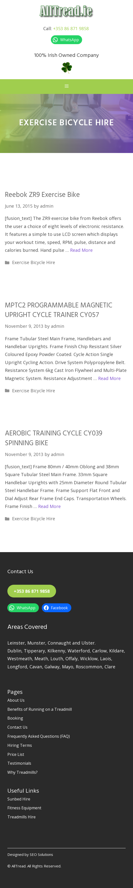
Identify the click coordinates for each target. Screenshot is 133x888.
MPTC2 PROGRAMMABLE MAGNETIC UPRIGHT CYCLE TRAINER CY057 (58, 310)
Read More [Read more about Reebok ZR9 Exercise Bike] (81, 250)
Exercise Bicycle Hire (33, 262)
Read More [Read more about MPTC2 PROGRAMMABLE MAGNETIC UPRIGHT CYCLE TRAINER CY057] (109, 378)
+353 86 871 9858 (71, 28)
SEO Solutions (41, 854)
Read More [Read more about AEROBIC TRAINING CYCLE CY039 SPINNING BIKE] (49, 506)
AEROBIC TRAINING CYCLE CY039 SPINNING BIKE (53, 438)
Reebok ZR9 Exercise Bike (42, 195)
